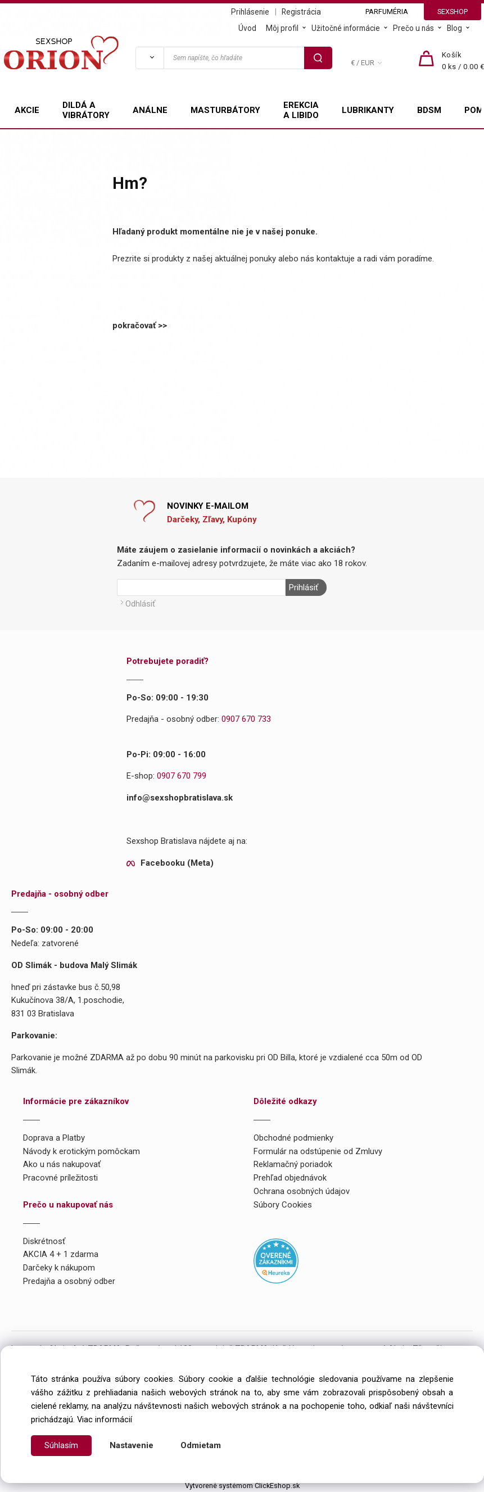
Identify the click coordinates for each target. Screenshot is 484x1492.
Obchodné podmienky (293, 1137)
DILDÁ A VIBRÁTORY (86, 110)
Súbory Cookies (283, 1204)
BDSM (429, 110)
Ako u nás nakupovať (62, 1164)
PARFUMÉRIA (386, 11)
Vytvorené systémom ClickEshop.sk (242, 1485)
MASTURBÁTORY (225, 110)
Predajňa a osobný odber (69, 1281)
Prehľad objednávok (290, 1178)
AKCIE (27, 110)
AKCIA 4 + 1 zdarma (60, 1254)
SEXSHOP (452, 11)
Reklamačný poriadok (293, 1164)
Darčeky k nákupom (59, 1268)
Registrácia (301, 11)
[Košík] (463, 61)
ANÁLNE (150, 110)
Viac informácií (104, 1419)
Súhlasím (61, 1445)
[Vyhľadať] (149, 58)
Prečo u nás (413, 28)
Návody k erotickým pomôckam (81, 1151)
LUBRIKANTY (368, 110)
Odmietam (200, 1445)
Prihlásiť (303, 587)
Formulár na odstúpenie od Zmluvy (318, 1151)
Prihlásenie (250, 11)
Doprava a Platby (54, 1137)
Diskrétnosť (44, 1241)
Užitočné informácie (345, 28)
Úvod (247, 28)
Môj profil (282, 28)
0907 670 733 (246, 719)
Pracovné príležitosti (60, 1178)
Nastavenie (131, 1445)
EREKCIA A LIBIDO (301, 110)
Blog (454, 28)
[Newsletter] (201, 587)
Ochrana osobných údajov (302, 1191)
